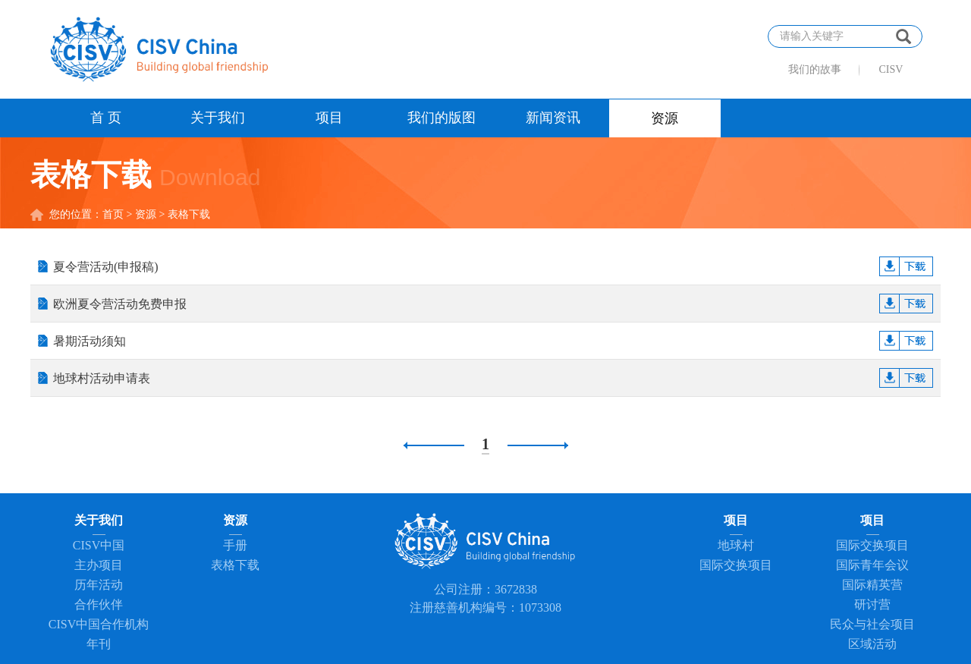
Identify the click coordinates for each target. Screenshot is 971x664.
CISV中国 (98, 545)
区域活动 (872, 643)
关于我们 (217, 117)
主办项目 (98, 565)
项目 (329, 117)
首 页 (105, 117)
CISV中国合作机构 (99, 624)
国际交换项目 (735, 565)
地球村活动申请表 (493, 378)
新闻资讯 (553, 117)
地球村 (736, 545)
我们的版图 (441, 117)
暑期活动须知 (493, 341)
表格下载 (235, 565)
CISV (891, 69)
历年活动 (98, 584)
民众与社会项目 (872, 624)
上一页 (434, 445)
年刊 (98, 643)
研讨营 (872, 604)
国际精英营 (872, 584)
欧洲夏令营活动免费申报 (493, 304)
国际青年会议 (872, 565)
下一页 (537, 445)
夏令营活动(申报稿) (493, 266)
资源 (664, 118)
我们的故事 (814, 69)
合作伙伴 (98, 604)
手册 (235, 545)
